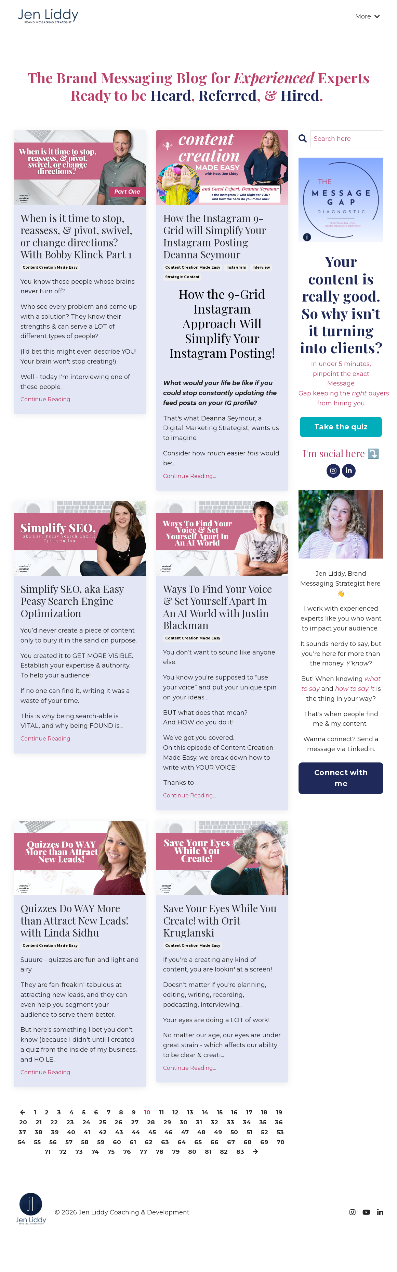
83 (275, 1154)
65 (239, 1144)
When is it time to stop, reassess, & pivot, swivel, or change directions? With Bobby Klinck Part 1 (77, 236)
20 (28, 1124)
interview (261, 268)
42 (124, 1134)
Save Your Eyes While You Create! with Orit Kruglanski (220, 921)
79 (210, 1154)
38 (58, 1134)
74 (126, 1154)
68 (27, 1154)
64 (223, 1144)
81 (242, 1154)
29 (177, 1124)
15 (221, 1114)
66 (256, 1144)
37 (41, 1134)
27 (144, 1124)
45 (177, 1134)
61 (173, 1144)
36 (25, 1134)
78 (193, 1154)
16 (236, 1114)
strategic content (182, 278)
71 (77, 1154)
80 (226, 1154)
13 (191, 1114)
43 (141, 1134)
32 (225, 1124)
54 (61, 1144)
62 (189, 1144)
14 (206, 1114)
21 (44, 1124)
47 (211, 1134)
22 (60, 1124)
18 (266, 1114)
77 (176, 1154)
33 (241, 1124)
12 (176, 1114)
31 (210, 1124)
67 (273, 1144)
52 (28, 1144)
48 (228, 1134)
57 (109, 1144)
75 (143, 1154)
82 (258, 1154)
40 (91, 1134)
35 (274, 1124)
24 (93, 1124)
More (367, 16)
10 (147, 1114)
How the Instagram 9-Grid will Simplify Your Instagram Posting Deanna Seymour (215, 236)
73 (110, 1154)
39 (74, 1134)
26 (127, 1124)
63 (206, 1144)
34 (258, 1124)
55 (77, 1144)
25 (110, 1124)
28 (160, 1124)
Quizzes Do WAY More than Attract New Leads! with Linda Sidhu (75, 921)
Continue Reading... (47, 400)
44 (159, 1134)
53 (44, 1144)
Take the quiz (341, 427)
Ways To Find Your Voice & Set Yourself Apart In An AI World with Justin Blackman (218, 608)
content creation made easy (50, 268)
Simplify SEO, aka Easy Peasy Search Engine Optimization (73, 601)
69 (44, 1154)
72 (93, 1154)
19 (281, 1114)
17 (251, 1114)
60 (157, 1144)
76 (159, 1154)
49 (245, 1134)
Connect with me (341, 778)
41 (107, 1134)
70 (61, 1154)
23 (77, 1124)
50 (263, 1134)
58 (125, 1144)
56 (92, 1144)
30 (194, 1124)
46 (193, 1134)
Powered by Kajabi (361, 1261)
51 (278, 1134)
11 (161, 1114)
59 (141, 1144)
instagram (236, 268)
